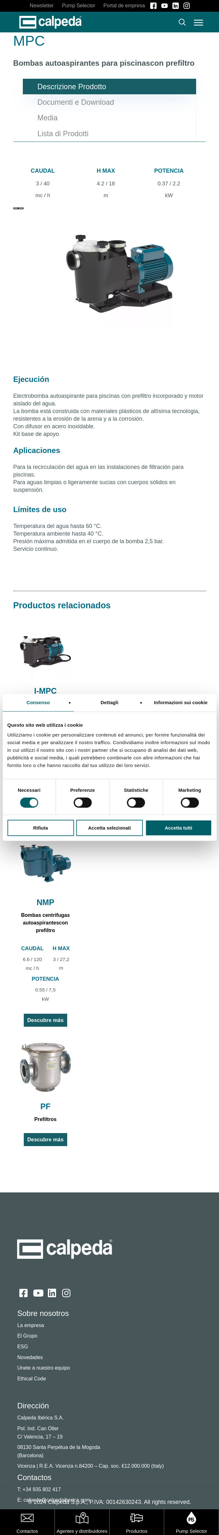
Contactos (27, 1531)
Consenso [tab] (38, 702)
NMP (45, 902)
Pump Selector (191, 1531)
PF (45, 1106)
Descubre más (45, 1020)
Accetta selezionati (109, 828)
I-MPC (45, 690)
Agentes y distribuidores (82, 1531)
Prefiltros (45, 1119)
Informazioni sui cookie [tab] (181, 702)
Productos (137, 1531)
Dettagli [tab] (110, 702)
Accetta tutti (178, 828)
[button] (198, 22)
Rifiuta (40, 828)
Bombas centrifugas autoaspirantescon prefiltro (45, 922)
